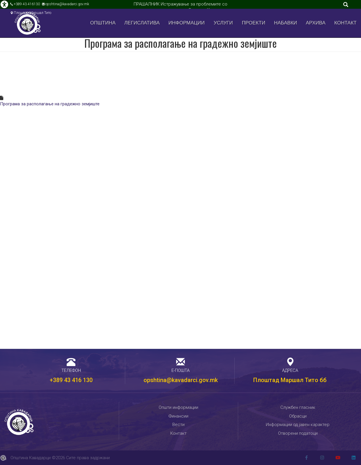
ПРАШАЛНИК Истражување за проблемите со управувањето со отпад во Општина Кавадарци (181, 7)
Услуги (223, 23)
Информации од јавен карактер (298, 424)
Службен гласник (297, 407)
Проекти (253, 23)
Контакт (345, 23)
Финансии (178, 416)
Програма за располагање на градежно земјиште (50, 104)
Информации (187, 23)
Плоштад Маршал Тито (32, 13)
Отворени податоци (298, 433)
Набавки (285, 23)
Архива (316, 23)
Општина (103, 23)
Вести (178, 424)
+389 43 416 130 (71, 380)
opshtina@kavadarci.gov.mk (67, 4)
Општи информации (178, 407)
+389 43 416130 (27, 4)
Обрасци (298, 416)
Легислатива (142, 23)
